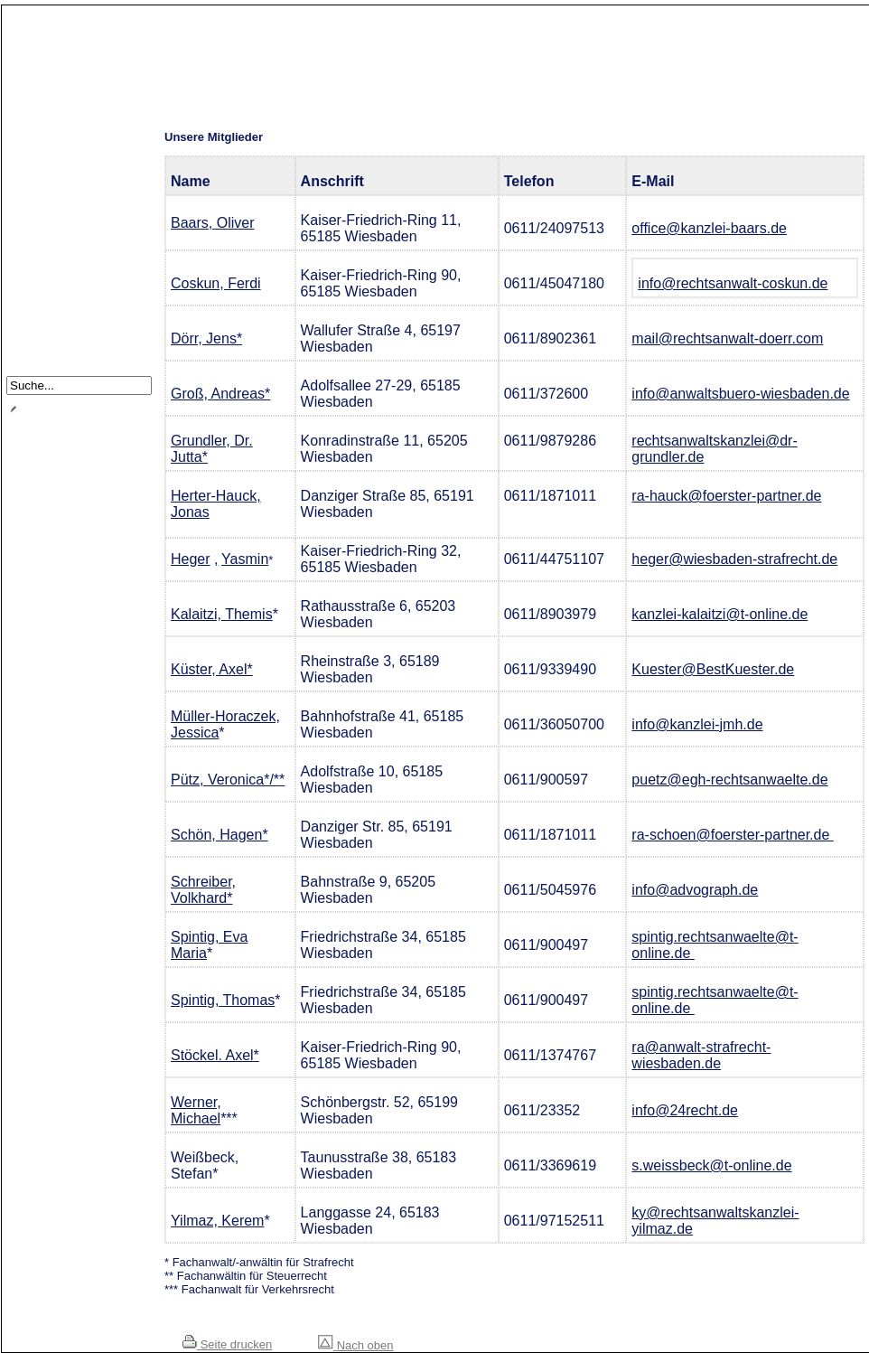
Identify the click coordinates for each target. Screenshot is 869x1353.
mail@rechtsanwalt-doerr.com (727, 338)
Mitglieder (46, 197)
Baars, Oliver (212, 222)
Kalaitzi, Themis (222, 614)
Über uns (46, 152)
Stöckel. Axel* (215, 1055)
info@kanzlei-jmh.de (696, 724)
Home (37, 129)
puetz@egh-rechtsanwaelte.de (729, 779)
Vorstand (45, 220)
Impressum (50, 310)
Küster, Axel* (212, 669)
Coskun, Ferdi (216, 283)
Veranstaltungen (64, 242)
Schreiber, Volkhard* (203, 890)
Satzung (43, 265)
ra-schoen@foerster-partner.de (732, 834)
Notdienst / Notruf (67, 175)
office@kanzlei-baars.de (709, 228)
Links (35, 288)
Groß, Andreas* (220, 393)
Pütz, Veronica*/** (228, 779)
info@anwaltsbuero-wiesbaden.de (740, 393)
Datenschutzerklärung (78, 333)
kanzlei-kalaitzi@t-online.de (719, 614)
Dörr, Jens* (206, 338)
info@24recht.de (684, 1110)
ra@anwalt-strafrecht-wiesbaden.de (701, 1055)
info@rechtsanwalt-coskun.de (732, 283)
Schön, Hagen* (219, 834)
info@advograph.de (694, 889)
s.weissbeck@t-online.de (711, 1165)
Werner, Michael (196, 1110)
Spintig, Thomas (223, 1000)
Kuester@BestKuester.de (712, 669)
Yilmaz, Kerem (217, 1220)
